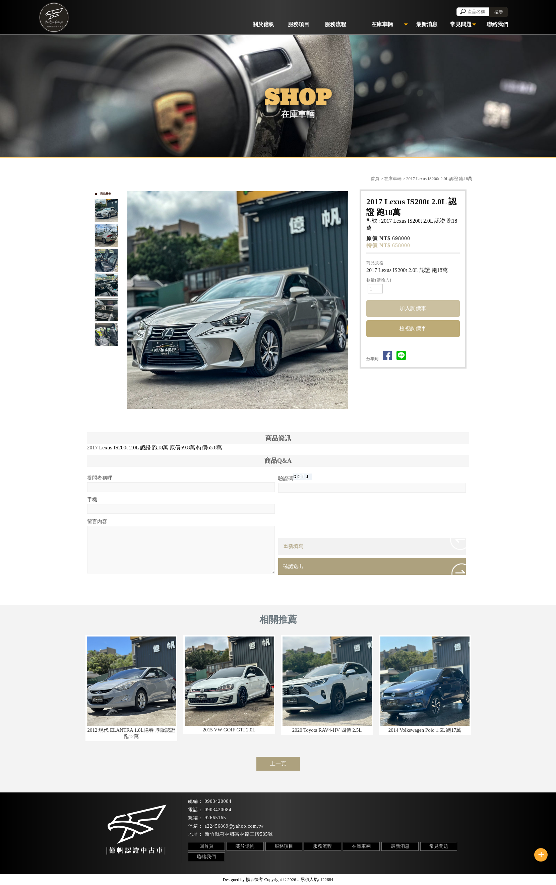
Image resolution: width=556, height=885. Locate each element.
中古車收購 (332, 866)
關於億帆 (245, 846)
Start (240, 416)
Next (346, 300)
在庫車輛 (392, 178)
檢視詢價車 (412, 328)
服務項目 (283, 846)
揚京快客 (254, 879)
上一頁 (278, 763)
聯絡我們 (206, 856)
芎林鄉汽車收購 (299, 866)
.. (298, 879)
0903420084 (218, 801)
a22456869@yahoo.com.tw (234, 826)
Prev (132, 300)
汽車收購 (201, 866)
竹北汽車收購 (263, 866)
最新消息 (400, 846)
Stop (245, 416)
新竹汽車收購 (229, 866)
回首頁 (206, 846)
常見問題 (438, 846)
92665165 (215, 817)
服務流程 (322, 846)
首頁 (375, 178)
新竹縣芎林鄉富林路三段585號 (239, 834)
